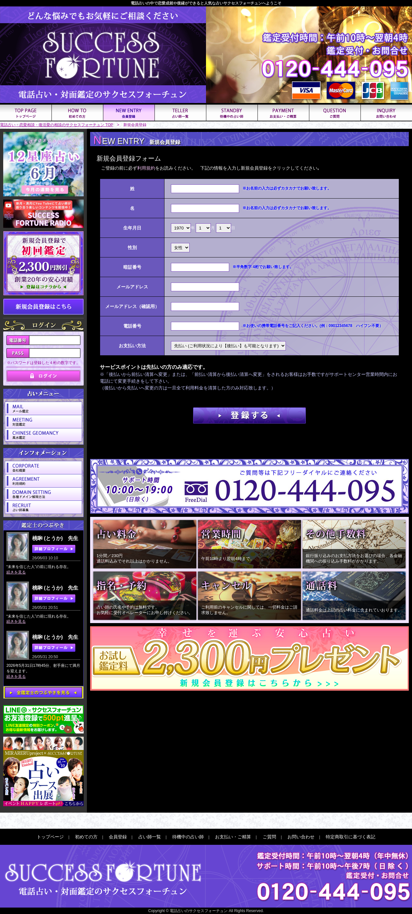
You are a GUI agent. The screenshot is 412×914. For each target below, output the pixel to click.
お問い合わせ (300, 836)
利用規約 (146, 168)
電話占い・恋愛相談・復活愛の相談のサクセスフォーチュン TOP (56, 125)
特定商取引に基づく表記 (350, 836)
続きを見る (16, 572)
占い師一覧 (149, 836)
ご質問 (269, 836)
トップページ (50, 836)
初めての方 (86, 836)
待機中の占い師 (188, 836)
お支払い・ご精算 (233, 836)
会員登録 (118, 836)
